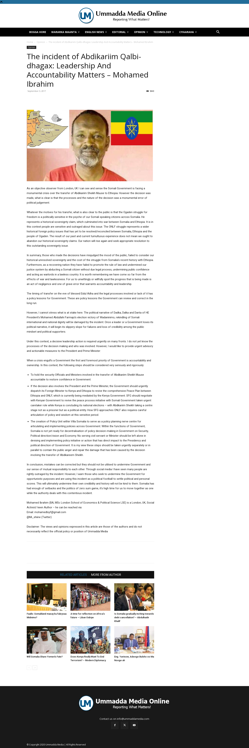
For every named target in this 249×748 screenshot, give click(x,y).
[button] (217, 32)
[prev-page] (29, 667)
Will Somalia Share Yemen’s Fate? (45, 656)
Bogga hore (37, 32)
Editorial (120, 32)
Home (30, 42)
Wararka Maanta (65, 32)
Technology (163, 32)
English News (96, 32)
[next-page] (35, 667)
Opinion (141, 32)
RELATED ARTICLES (73, 574)
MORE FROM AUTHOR (106, 574)
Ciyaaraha (188, 32)
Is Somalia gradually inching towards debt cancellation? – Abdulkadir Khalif (134, 617)
